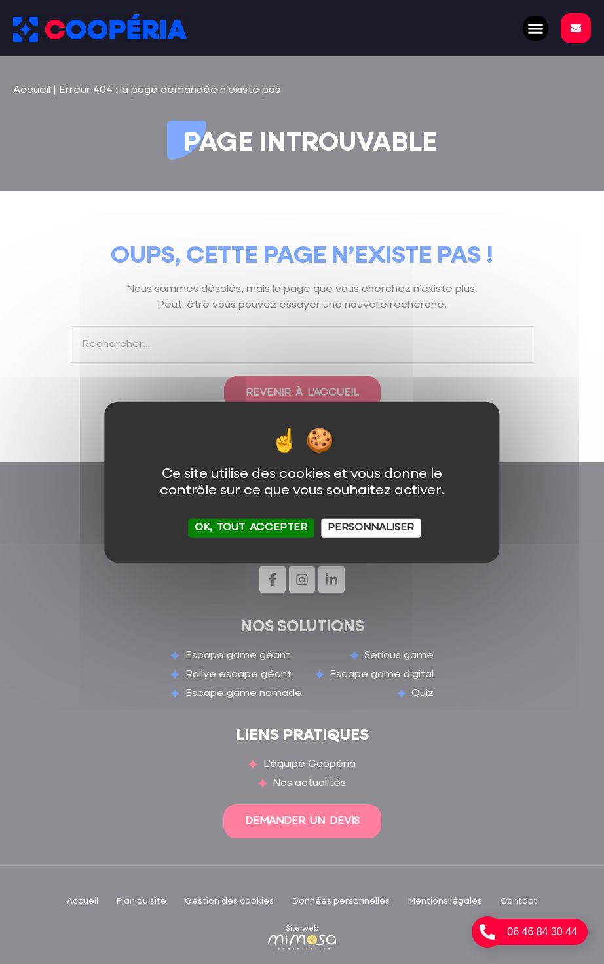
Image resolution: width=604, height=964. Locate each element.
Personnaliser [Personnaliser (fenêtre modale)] (371, 527)
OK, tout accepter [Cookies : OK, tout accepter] (251, 527)
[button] (535, 28)
